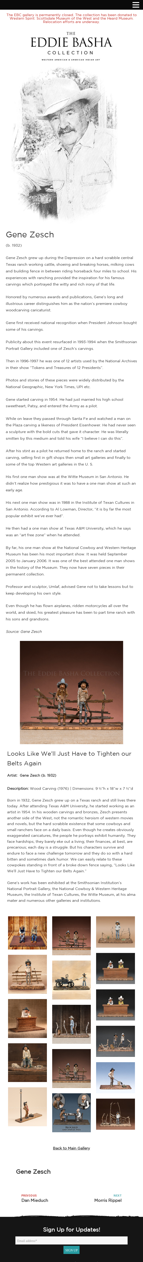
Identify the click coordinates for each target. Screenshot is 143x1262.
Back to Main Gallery (71, 1148)
